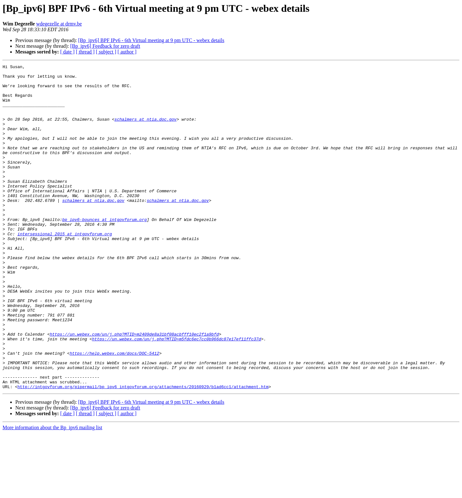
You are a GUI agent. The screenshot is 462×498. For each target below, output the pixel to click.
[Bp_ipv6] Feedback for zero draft (105, 46)
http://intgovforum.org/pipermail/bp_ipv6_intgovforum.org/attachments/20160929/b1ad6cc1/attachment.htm (143, 451)
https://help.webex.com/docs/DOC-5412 (114, 411)
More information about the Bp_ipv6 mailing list (52, 492)
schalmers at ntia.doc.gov (145, 130)
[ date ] (67, 51)
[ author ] (127, 51)
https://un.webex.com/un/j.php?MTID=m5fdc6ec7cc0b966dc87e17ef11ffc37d (176, 394)
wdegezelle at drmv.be (59, 23)
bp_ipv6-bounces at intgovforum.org (104, 251)
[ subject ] (106, 51)
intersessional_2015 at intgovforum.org (65, 268)
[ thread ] (85, 51)
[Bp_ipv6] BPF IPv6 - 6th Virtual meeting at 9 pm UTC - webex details (151, 40)
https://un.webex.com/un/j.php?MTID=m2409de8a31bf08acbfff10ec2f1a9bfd (134, 388)
